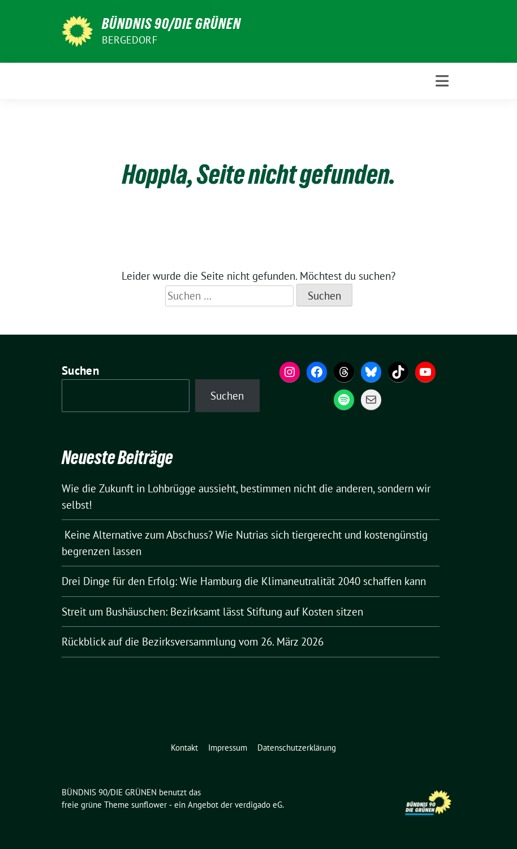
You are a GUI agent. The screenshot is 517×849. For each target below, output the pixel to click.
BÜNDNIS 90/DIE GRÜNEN (171, 23)
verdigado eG (258, 804)
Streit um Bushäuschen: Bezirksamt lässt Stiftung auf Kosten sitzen (212, 611)
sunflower (149, 804)
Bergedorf (129, 39)
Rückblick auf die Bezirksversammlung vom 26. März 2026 (193, 641)
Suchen (80, 370)
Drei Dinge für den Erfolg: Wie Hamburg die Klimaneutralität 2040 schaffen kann (245, 581)
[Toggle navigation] (442, 81)
